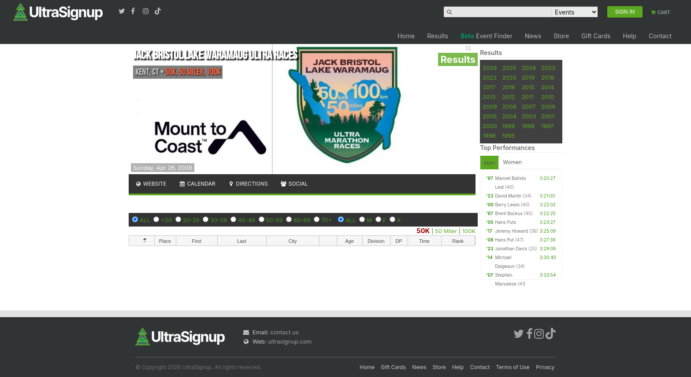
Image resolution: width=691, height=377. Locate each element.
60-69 (301, 219)
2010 (547, 96)
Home (406, 36)
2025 (509, 67)
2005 (490, 116)
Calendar (197, 183)
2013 (489, 96)
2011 (528, 96)
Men (489, 163)
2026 (490, 67)
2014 (547, 87)
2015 (528, 87)
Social (294, 183)
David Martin (508, 195)
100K (469, 230)
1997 (547, 125)
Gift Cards (595, 36)
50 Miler (446, 230)
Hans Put (504, 239)
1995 (508, 135)
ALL (145, 219)
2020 (509, 77)
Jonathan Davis (511, 248)
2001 (547, 116)
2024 (529, 67)
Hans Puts (505, 222)
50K (423, 231)
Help (629, 36)
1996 (489, 135)
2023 (548, 67)
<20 (166, 219)
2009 (490, 106)
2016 (508, 87)
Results (437, 36)
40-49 (246, 219)
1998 (528, 125)
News (533, 36)
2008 (509, 106)
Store (561, 36)
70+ (326, 219)
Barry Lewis (507, 204)
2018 (547, 77)
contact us (284, 332)
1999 (508, 125)
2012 (508, 96)
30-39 (218, 219)
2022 (490, 77)
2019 (528, 77)
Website (151, 183)
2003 (529, 116)
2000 (490, 125)
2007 (528, 106)
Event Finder (487, 36)
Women (512, 162)
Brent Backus (509, 213)
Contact (660, 36)
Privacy (545, 367)
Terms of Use (513, 367)
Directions (247, 183)
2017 (489, 87)
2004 (509, 116)
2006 (548, 106)
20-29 (191, 219)
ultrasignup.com (290, 341)
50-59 (274, 219)
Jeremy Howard (511, 231)
